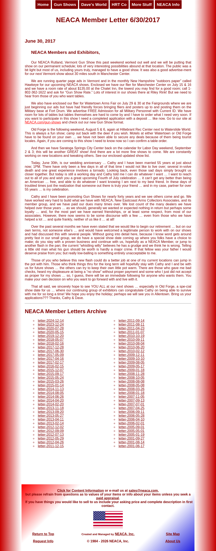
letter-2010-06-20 (131, 347)
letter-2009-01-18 (131, 370)
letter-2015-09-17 (51, 374)
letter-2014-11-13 (51, 389)
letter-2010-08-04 (131, 343)
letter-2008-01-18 (131, 393)
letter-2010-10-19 (131, 336)
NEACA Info (168, 4)
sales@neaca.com (143, 490)
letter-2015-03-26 (51, 381)
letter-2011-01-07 (131, 332)
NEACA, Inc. (124, 534)
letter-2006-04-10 (131, 419)
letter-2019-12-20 (51, 336)
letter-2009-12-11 (131, 355)
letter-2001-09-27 (131, 438)
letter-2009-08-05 (131, 362)
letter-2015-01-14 (51, 385)
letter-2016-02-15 (51, 366)
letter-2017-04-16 (51, 358)
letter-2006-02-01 (131, 423)
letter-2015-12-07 (51, 370)
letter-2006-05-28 (131, 415)
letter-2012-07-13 (51, 434)
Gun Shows (65, 4)
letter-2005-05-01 (131, 431)
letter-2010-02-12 (131, 351)
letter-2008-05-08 (131, 385)
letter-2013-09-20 (51, 412)
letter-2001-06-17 (131, 446)
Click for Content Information (80, 490)
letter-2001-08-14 (131, 442)
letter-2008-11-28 (131, 374)
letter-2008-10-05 (131, 377)
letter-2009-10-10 (131, 358)
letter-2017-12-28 (51, 347)
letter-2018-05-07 (51, 339)
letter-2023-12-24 (51, 324)
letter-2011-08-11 (131, 324)
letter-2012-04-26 (51, 442)
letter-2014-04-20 (51, 400)
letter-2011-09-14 (131, 320)
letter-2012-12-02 (51, 427)
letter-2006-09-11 (131, 412)
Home (43, 4)
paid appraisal (107, 498)
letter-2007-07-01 (131, 404)
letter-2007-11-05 (131, 396)
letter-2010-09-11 (131, 339)
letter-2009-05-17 (131, 366)
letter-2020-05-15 (51, 332)
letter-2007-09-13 (131, 400)
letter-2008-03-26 (131, 389)
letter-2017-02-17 (51, 362)
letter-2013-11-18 (51, 408)
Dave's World (94, 4)
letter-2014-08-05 (51, 393)
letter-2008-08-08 (131, 381)
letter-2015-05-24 (51, 377)
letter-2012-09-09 (51, 431)
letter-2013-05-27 (51, 415)
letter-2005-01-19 (131, 434)
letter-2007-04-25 (131, 408)
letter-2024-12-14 (51, 320)
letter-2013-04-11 (51, 419)
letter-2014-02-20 (51, 404)
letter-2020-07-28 (51, 328)
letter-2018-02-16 (51, 343)
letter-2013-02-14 (51, 423)
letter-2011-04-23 (131, 328)
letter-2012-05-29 (51, 438)
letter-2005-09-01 (131, 427)
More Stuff (142, 4)
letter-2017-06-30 (51, 351)
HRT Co (119, 4)
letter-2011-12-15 (51, 446)
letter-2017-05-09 (51, 355)
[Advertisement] (108, 468)
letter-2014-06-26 (51, 396)
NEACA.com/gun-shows (43, 122)
